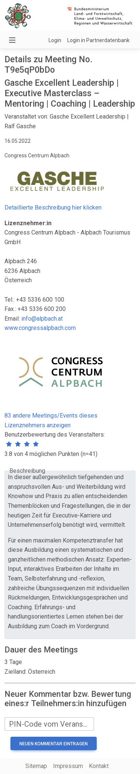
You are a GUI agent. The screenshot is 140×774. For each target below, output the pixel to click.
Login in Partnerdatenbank (98, 40)
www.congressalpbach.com (40, 327)
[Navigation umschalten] (12, 40)
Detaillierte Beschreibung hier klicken (53, 207)
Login (55, 40)
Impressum (68, 766)
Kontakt (99, 766)
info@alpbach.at (42, 318)
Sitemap (36, 766)
